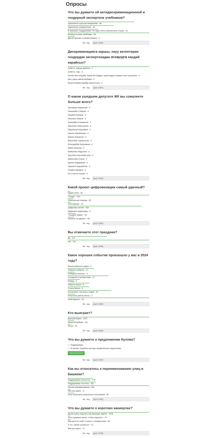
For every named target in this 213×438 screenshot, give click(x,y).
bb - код (86, 43)
